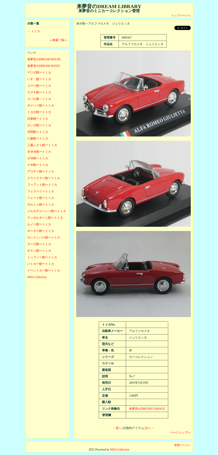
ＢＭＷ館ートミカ (39, 151)
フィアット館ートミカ (42, 184)
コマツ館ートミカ (39, 85)
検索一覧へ (59, 40)
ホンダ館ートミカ (39, 125)
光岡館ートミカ (37, 131)
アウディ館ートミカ (40, 171)
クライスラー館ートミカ (43, 178)
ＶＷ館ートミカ (37, 164)
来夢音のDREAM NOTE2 (43, 65)
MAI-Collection (36, 277)
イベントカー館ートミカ (43, 270)
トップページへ (181, 15)
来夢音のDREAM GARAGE (147, 408)
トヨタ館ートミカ (39, 112)
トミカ (35, 31)
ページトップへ (180, 432)
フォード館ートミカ (40, 198)
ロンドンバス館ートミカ (43, 237)
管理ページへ (182, 445)
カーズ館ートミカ (39, 244)
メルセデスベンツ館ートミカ (46, 211)
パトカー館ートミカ (40, 264)
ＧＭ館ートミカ (37, 158)
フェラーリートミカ (40, 191)
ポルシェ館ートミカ (40, 204)
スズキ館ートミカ (39, 92)
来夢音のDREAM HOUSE (44, 59)
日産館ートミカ (37, 118)
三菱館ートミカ (37, 138)
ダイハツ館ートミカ (40, 105)
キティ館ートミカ (39, 250)
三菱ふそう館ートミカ (42, 145)
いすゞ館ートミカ (39, 79)
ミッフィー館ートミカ (42, 257)
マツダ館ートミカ (39, 72)
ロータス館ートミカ (40, 231)
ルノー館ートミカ (39, 224)
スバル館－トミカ (39, 98)
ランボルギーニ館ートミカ (45, 217)
